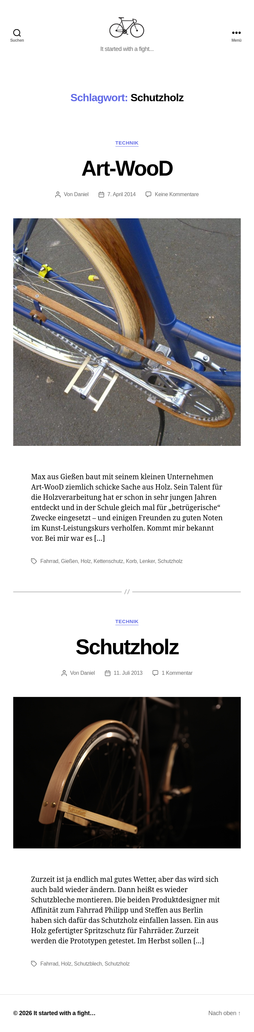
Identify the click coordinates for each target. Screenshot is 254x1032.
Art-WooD (127, 168)
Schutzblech (88, 964)
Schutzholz (170, 561)
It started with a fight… (64, 1013)
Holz (86, 561)
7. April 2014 (121, 194)
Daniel (81, 194)
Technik (127, 143)
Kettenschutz (108, 561)
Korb (131, 561)
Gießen (69, 561)
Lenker (147, 561)
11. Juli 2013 (128, 673)
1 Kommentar (177, 673)
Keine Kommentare (177, 194)
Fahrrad (49, 561)
